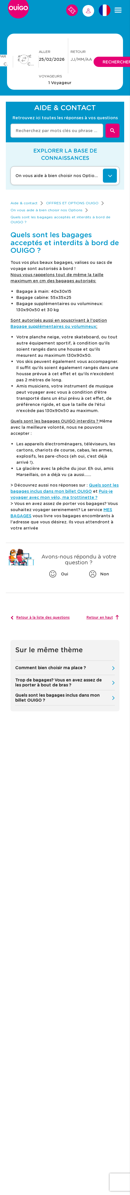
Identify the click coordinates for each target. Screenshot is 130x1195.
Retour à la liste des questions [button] (43, 617)
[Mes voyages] (72, 10)
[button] (65, 668)
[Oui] (58, 574)
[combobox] (56, 131)
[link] (24, 203)
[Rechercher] (113, 131)
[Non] (98, 574)
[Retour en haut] (103, 617)
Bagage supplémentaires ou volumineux (53, 326)
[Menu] (118, 10)
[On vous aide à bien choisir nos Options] (65, 175)
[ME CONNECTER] (88, 11)
